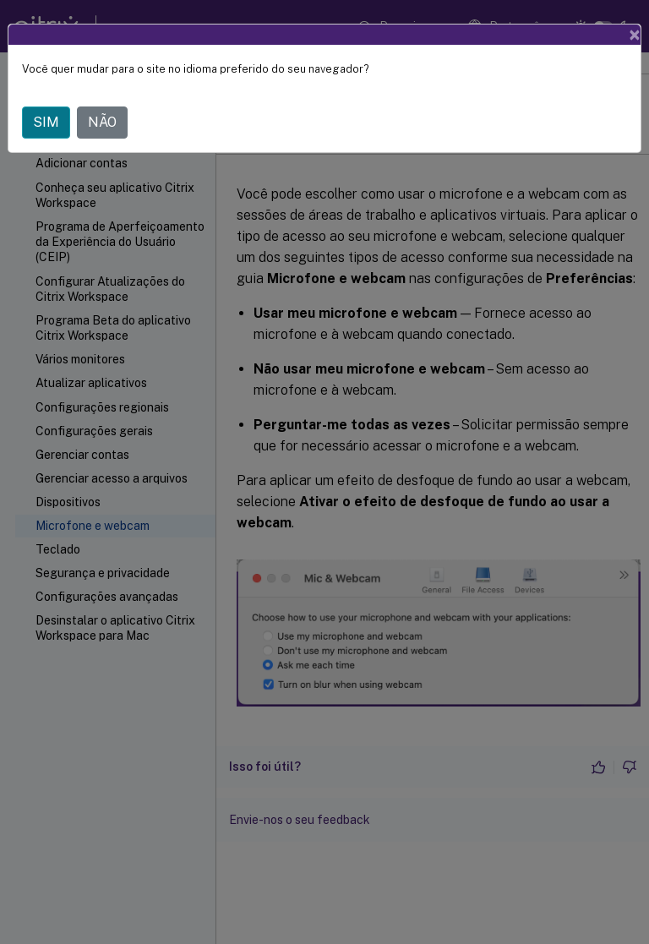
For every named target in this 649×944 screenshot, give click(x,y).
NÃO (102, 122)
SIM (46, 122)
